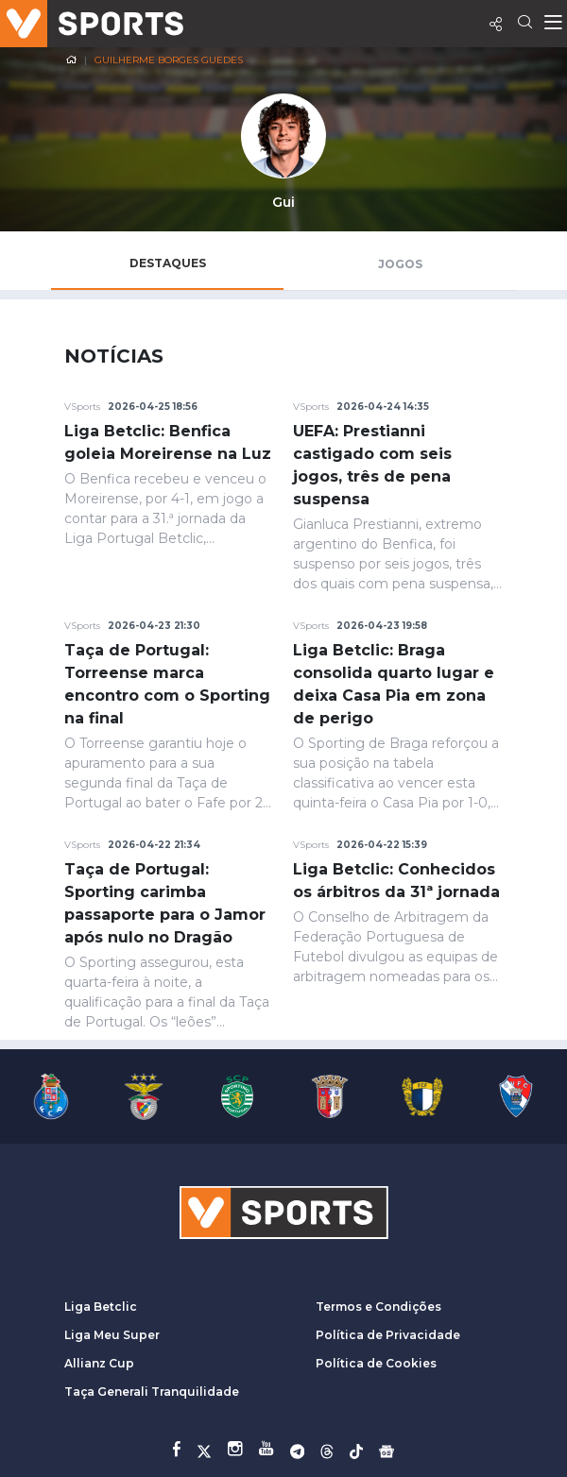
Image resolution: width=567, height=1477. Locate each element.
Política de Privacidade (388, 1335)
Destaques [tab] (167, 263)
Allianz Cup (99, 1363)
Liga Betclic (100, 1306)
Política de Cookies (376, 1363)
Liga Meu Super (112, 1335)
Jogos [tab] (400, 264)
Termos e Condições (378, 1306)
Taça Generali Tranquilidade (151, 1391)
